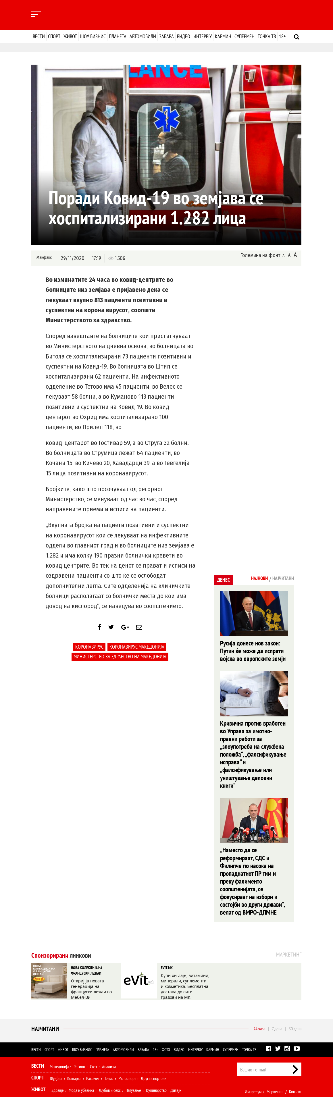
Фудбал (56, 1023)
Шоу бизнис (93, 36)
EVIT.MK (166, 914)
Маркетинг (275, 1037)
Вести (39, 36)
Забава (166, 36)
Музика (83, 1047)
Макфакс (44, 258)
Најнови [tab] (251, 579)
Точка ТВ (267, 36)
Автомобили (143, 36)
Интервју (202, 36)
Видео (183, 36)
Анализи (109, 1012)
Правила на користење (283, 1064)
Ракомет (92, 1023)
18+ (282, 36)
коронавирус (89, 651)
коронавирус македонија (136, 651)
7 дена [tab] (277, 974)
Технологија (61, 1059)
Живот (70, 36)
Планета (117, 36)
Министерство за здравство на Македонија (120, 661)
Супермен (244, 36)
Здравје (57, 1035)
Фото (166, 994)
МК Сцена (124, 1047)
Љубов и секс (110, 1035)
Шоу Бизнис (44, 1046)
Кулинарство (156, 1035)
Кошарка (74, 1023)
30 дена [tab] (295, 974)
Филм (67, 1047)
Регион (79, 1012)
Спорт (54, 36)
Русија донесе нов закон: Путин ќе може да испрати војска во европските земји (252, 649)
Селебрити (102, 1047)
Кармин (223, 36)
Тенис (108, 1023)
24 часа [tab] (259, 974)
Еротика (122, 1059)
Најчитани (44, 974)
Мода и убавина (81, 1035)
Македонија (59, 1012)
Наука (42, 1059)
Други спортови (153, 1023)
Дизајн (175, 1035)
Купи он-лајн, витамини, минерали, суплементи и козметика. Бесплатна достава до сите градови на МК (184, 930)
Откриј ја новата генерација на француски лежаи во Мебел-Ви (95, 931)
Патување (133, 1035)
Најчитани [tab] (280, 579)
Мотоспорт (127, 1023)
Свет (93, 1012)
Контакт (295, 1037)
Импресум (253, 1037)
